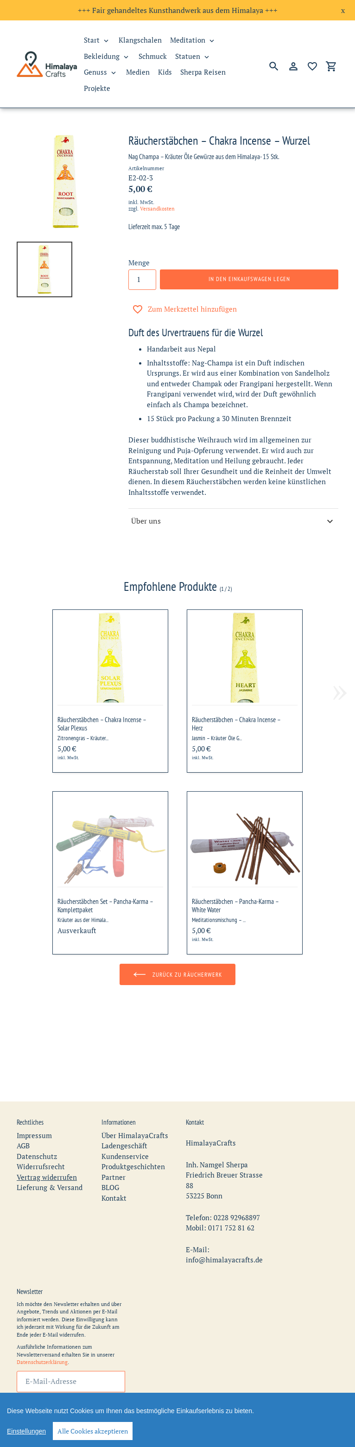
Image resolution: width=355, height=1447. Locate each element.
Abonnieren (70, 1384)
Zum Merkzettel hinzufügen (184, 309)
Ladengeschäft (124, 1119)
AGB (23, 1119)
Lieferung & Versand (49, 1160)
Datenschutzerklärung (42, 1335)
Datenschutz (37, 1129)
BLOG (110, 1160)
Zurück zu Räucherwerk (177, 974)
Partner (113, 1150)
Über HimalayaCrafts (134, 1109)
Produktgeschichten (133, 1140)
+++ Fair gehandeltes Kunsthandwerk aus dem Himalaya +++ (178, 10)
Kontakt (114, 1171)
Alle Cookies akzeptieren (92, 1431)
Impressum (34, 1109)
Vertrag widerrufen (47, 1150)
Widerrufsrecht (41, 1140)
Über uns (233, 521)
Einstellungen (26, 1431)
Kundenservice (125, 1129)
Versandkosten (157, 208)
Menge (139, 262)
